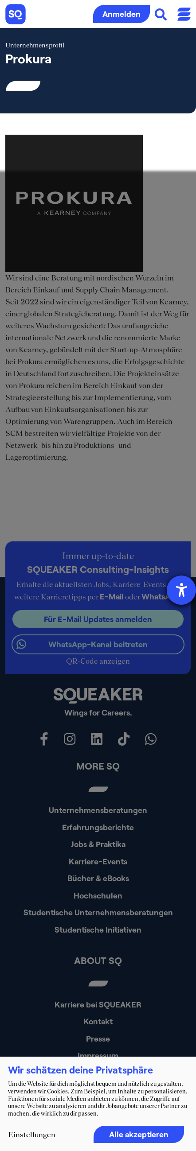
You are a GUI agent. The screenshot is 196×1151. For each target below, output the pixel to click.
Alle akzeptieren (139, 1134)
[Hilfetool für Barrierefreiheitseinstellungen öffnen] (181, 590)
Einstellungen (31, 1134)
